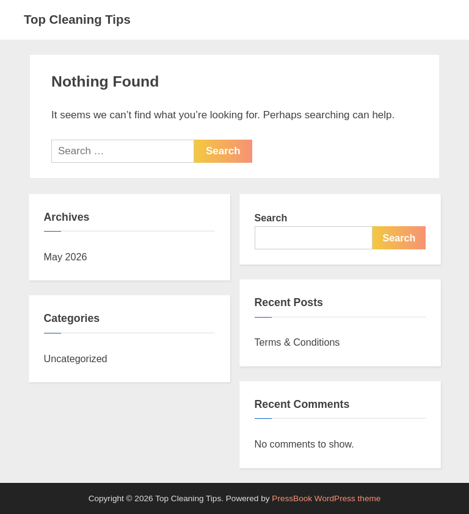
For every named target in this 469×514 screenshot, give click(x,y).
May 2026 (65, 256)
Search (271, 217)
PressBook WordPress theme (326, 498)
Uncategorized (75, 358)
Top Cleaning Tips (77, 19)
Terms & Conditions (297, 342)
